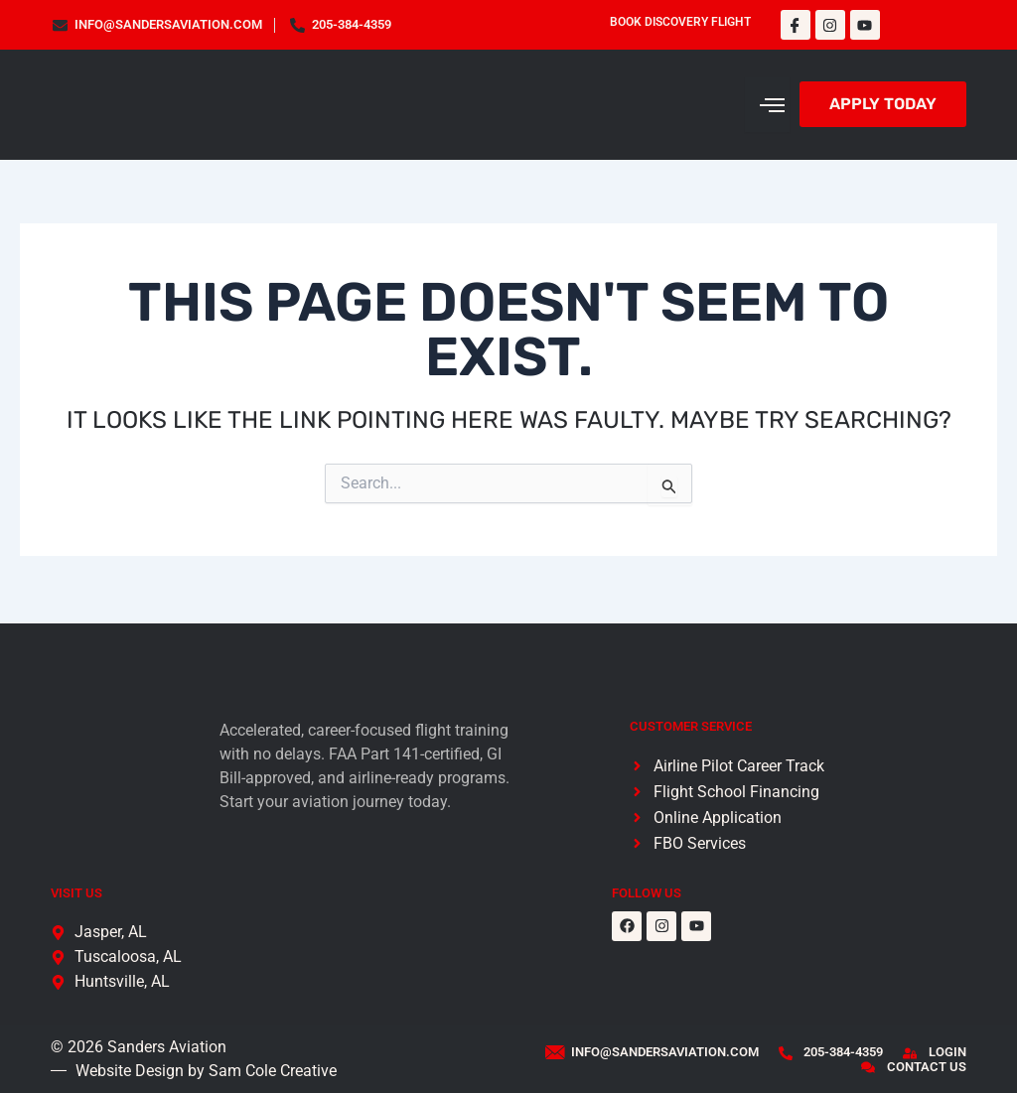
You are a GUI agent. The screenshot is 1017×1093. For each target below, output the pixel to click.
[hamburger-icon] (767, 104)
